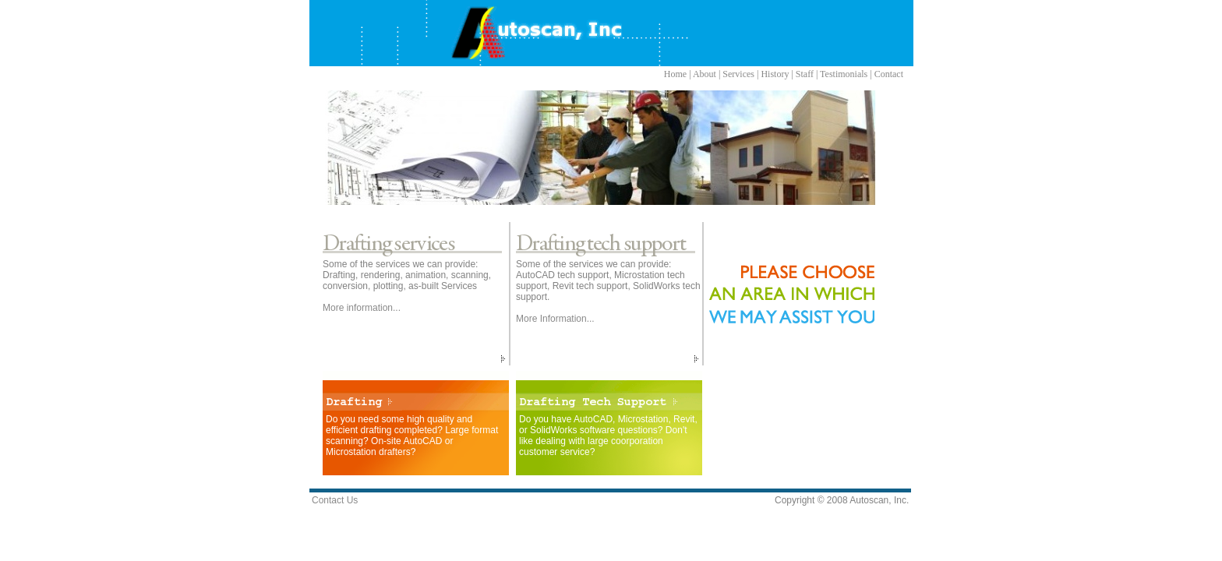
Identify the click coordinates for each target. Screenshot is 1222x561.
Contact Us (335, 500)
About (704, 74)
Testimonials (843, 74)
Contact (888, 74)
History (775, 74)
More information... (362, 307)
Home (675, 74)
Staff (805, 74)
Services (738, 74)
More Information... (555, 318)
